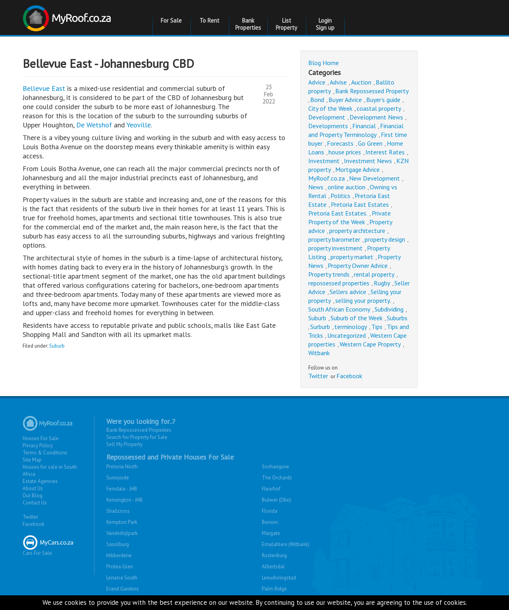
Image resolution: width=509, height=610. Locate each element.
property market (351, 257)
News (315, 187)
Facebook (349, 376)
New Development (374, 178)
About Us (33, 488)
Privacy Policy (38, 445)
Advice (316, 82)
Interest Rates (385, 152)
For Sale (171, 20)
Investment (324, 161)
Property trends (329, 274)
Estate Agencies (40, 481)
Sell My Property (124, 444)
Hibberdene (119, 555)
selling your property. (363, 300)
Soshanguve (275, 466)
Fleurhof (271, 488)
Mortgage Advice (357, 169)
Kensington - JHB (124, 499)
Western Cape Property (370, 344)
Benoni (270, 522)
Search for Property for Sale (136, 437)
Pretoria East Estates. (337, 213)
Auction (361, 82)
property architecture (357, 231)
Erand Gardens (122, 588)
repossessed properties (338, 283)
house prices (344, 152)
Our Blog (32, 495)
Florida (269, 511)
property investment (335, 248)
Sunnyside (117, 477)
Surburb (320, 327)
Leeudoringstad (279, 577)
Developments (328, 126)
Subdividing (389, 309)
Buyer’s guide (383, 100)
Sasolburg (117, 544)
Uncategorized (346, 335)
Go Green (370, 143)
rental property (374, 274)
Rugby (382, 283)
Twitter (318, 376)
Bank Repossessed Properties (138, 430)
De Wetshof (94, 124)
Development (326, 117)
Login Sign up (325, 24)
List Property (286, 24)
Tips (376, 327)
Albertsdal (273, 566)
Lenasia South (121, 577)
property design (385, 239)
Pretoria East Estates (360, 204)
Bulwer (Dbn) (276, 499)
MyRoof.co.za (326, 178)
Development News (376, 117)
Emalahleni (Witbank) (285, 544)
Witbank (319, 353)
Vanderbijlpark (122, 533)
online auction (346, 187)
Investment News (368, 161)
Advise (338, 82)
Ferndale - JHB (121, 488)
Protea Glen (119, 566)
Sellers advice (348, 292)
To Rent (209, 20)
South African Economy (339, 309)
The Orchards (277, 477)
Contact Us (35, 502)
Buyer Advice (345, 100)
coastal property (379, 108)
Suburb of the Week (356, 318)
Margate (271, 533)
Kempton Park (121, 522)
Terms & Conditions (45, 452)
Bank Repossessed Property (372, 91)
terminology (350, 327)
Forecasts (340, 143)
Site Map (32, 459)
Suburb (57, 346)
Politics (340, 196)
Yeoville (139, 124)
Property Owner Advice (358, 265)
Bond (317, 100)
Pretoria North (122, 466)
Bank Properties (248, 24)
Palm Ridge (274, 588)
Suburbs (397, 318)
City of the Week (330, 108)
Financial (364, 126)
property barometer (334, 239)
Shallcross (118, 511)
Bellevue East (44, 88)
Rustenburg (274, 555)
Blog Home (323, 63)
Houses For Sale (41, 438)
